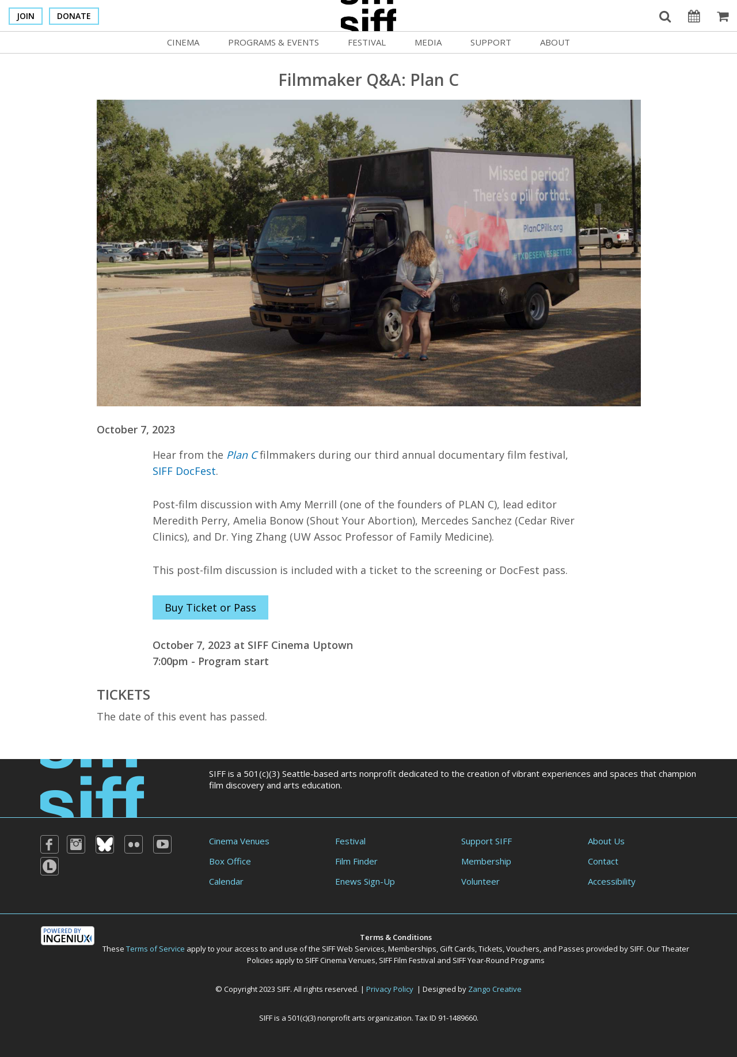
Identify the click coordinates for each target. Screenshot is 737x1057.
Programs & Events (273, 42)
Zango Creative (495, 989)
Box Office (230, 861)
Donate (74, 15)
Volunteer (480, 881)
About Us (606, 841)
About (555, 42)
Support (490, 42)
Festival (367, 42)
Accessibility (612, 881)
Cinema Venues (239, 841)
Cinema (183, 42)
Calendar (226, 881)
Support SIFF (486, 841)
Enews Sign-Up (365, 881)
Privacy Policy (389, 989)
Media (428, 42)
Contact (603, 861)
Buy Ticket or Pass (210, 607)
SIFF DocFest (184, 471)
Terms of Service (155, 948)
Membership (486, 861)
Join (26, 15)
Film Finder (356, 861)
